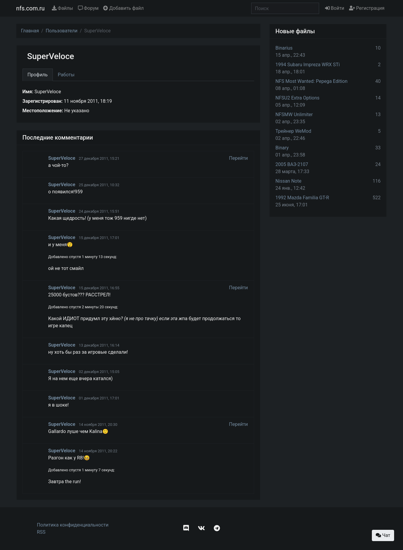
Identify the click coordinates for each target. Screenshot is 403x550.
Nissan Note (288, 181)
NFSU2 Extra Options (297, 98)
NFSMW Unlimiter (294, 114)
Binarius (284, 48)
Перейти (238, 158)
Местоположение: (43, 110)
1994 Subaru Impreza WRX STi (307, 64)
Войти (334, 8)
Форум (88, 8)
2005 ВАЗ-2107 (291, 164)
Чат (383, 535)
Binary (282, 148)
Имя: (28, 91)
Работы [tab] (66, 75)
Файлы (62, 8)
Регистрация (367, 8)
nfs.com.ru (30, 8)
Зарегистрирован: (43, 101)
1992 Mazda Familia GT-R (302, 197)
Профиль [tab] (38, 75)
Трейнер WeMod (293, 131)
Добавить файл (123, 8)
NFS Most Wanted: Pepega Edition (311, 81)
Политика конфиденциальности (73, 525)
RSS (41, 532)
